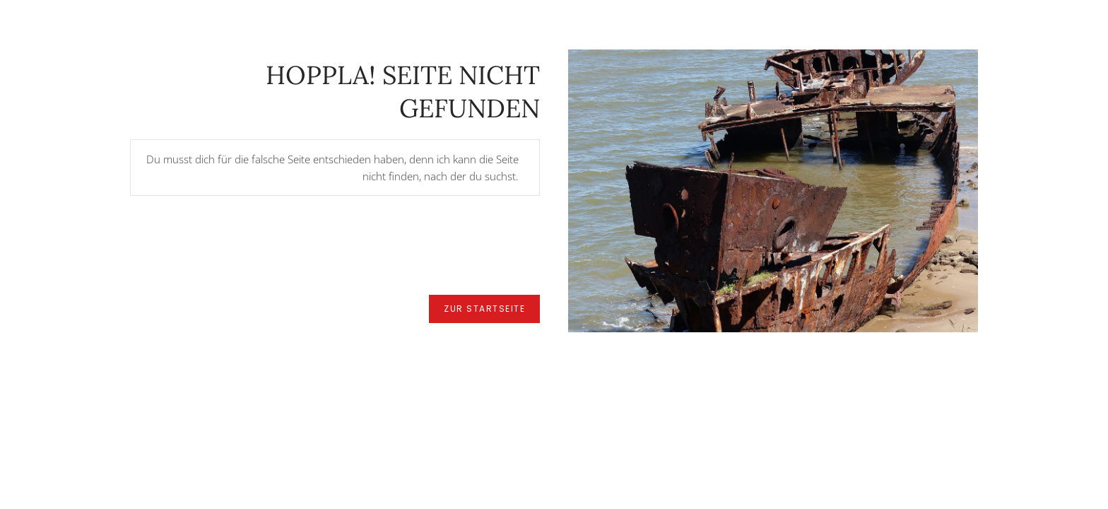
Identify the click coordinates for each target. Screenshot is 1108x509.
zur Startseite (484, 309)
